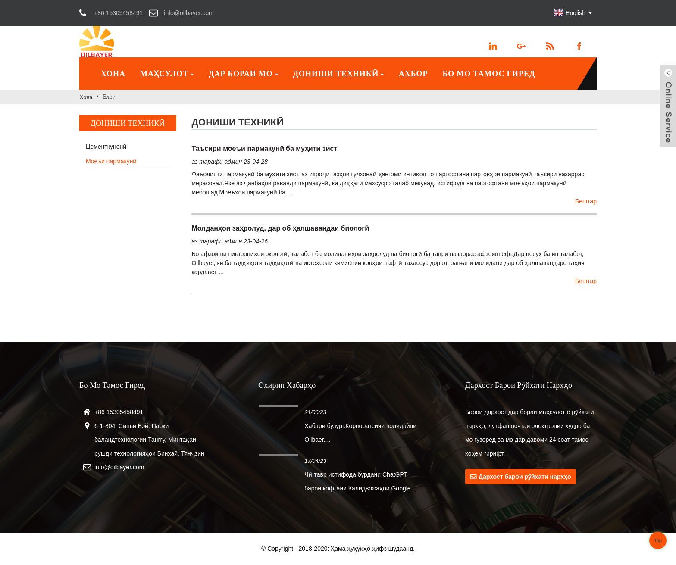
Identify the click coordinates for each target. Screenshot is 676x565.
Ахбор (413, 73)
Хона (113, 73)
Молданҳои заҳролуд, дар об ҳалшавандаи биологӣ (280, 228)
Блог (109, 96)
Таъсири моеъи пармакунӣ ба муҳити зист (264, 148)
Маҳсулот (167, 73)
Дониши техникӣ (338, 73)
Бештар (586, 201)
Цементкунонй (106, 146)
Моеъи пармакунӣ (111, 161)
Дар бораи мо (244, 73)
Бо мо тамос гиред (488, 73)
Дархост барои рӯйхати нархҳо (525, 476)
